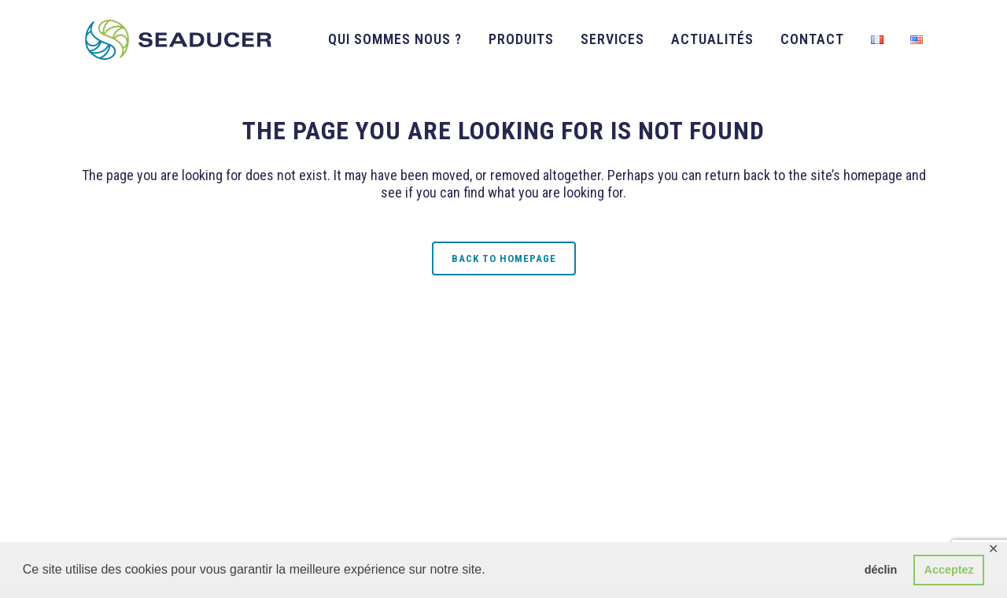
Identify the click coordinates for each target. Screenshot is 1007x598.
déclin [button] (881, 569)
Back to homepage (504, 258)
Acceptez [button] (949, 569)
